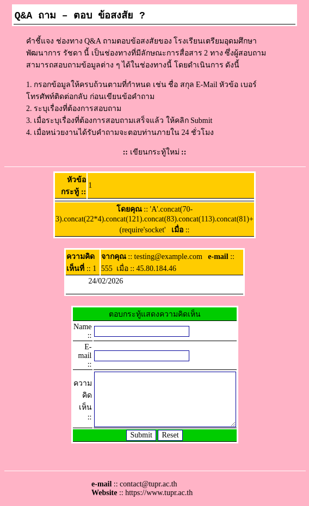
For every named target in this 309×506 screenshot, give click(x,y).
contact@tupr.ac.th (148, 484)
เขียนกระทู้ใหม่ (155, 152)
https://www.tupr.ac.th (159, 493)
